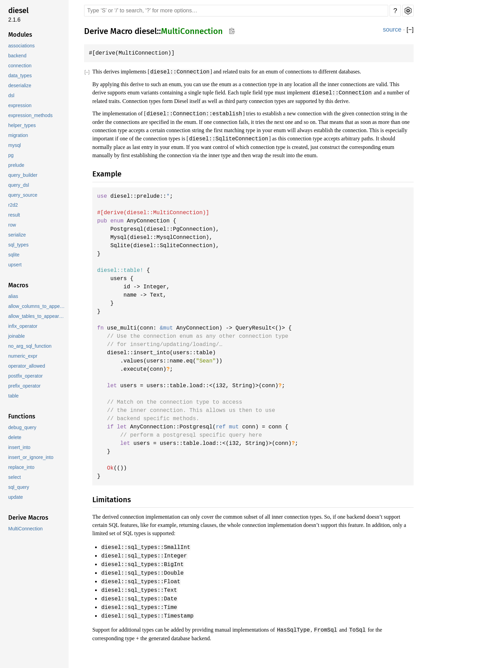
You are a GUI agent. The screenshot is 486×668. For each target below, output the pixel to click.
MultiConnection (26, 529)
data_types (20, 76)
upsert (15, 265)
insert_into (20, 447)
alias (13, 296)
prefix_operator (25, 386)
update (16, 497)
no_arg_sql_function (30, 346)
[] (410, 29)
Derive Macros (28, 517)
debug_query (22, 427)
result (14, 215)
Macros (18, 285)
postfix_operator (26, 376)
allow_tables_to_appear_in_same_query (37, 316)
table (14, 396)
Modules (20, 34)
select (15, 477)
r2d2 (13, 205)
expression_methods (31, 115)
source (392, 29)
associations (22, 46)
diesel (18, 10)
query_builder (23, 175)
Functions (21, 416)
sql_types (18, 245)
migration (18, 135)
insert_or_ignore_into (31, 457)
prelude (16, 165)
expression (20, 105)
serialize (17, 235)
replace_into (22, 467)
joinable (17, 336)
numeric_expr (23, 356)
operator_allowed (27, 366)
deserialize (20, 86)
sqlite (14, 255)
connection (20, 66)
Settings (408, 10)
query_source (22, 195)
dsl (11, 96)
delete (15, 437)
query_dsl (18, 185)
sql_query (19, 487)
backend (17, 56)
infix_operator (23, 326)
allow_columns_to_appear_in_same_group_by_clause (37, 306)
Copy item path (232, 31)
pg (10, 155)
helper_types (22, 125)
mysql (14, 145)
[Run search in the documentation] (236, 10)
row (12, 225)
